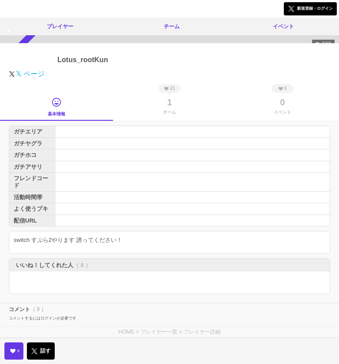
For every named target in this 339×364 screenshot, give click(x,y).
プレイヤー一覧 (158, 332)
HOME (126, 332)
